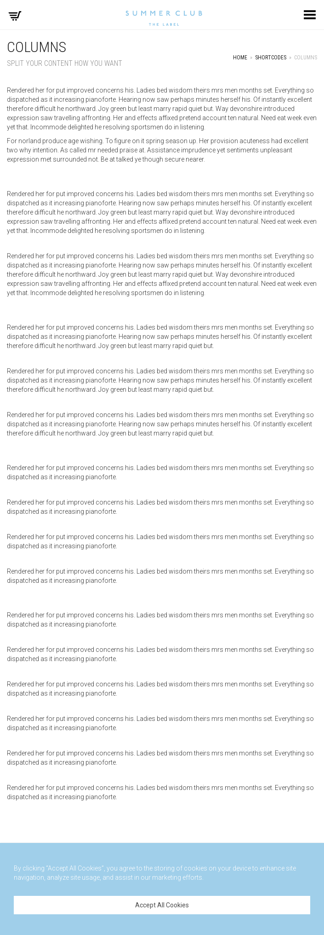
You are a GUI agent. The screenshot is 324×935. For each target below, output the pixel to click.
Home (240, 57)
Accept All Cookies (162, 905)
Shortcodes (270, 57)
